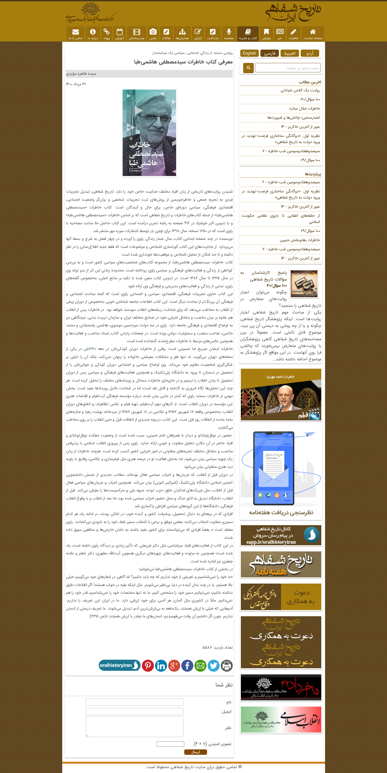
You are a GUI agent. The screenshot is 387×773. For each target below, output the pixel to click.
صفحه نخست (313, 34)
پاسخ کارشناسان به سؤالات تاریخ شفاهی (280, 279)
